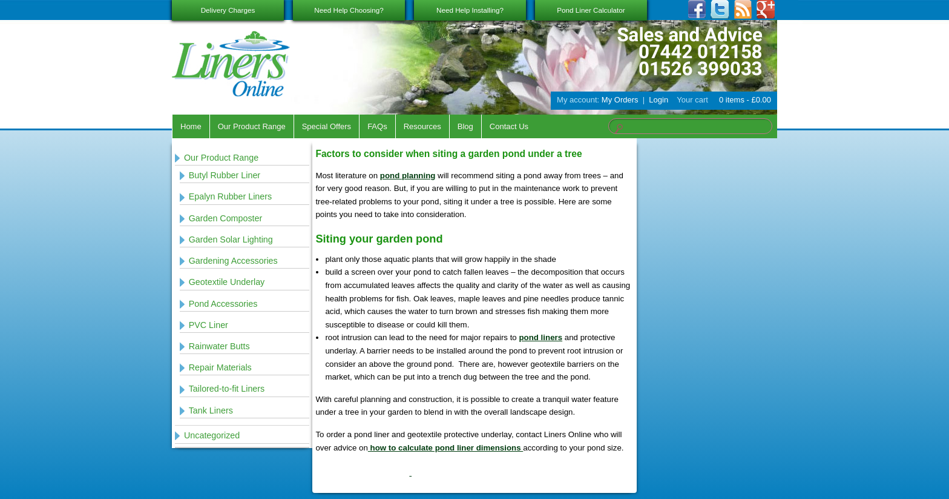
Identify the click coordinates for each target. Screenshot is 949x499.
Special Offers (326, 126)
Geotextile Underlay (227, 282)
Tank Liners (211, 410)
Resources (422, 126)
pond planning (408, 175)
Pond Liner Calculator (591, 10)
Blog (465, 126)
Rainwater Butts (219, 346)
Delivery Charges (228, 10)
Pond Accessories (223, 304)
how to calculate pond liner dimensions (445, 447)
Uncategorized (212, 435)
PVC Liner (208, 325)
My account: (578, 99)
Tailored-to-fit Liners (227, 389)
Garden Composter (226, 218)
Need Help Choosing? (348, 10)
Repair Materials (220, 367)
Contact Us (509, 126)
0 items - (744, 99)
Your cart (692, 99)
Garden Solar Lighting (231, 239)
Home (191, 126)
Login (658, 99)
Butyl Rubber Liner (224, 175)
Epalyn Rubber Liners (230, 196)
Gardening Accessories (233, 261)
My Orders (620, 99)
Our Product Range (252, 126)
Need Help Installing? (470, 10)
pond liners (540, 337)
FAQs (377, 126)
